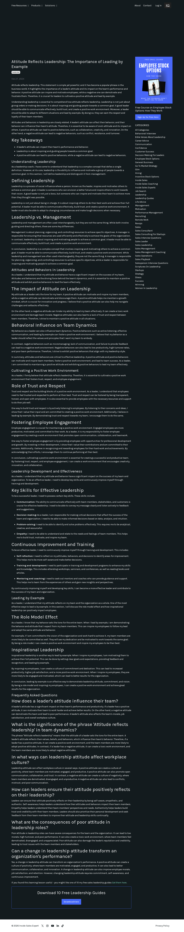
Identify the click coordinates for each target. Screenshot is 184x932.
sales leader (141, 244)
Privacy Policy (162, 925)
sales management (145, 251)
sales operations (144, 258)
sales (138, 229)
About (138, 5)
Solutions (51, 5)
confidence (141, 148)
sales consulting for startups (150, 236)
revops (138, 225)
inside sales (141, 181)
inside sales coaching (146, 185)
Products (37, 5)
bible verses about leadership (150, 137)
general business (144, 163)
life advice (140, 203)
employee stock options (147, 159)
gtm (137, 170)
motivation (141, 211)
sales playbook (143, 262)
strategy (139, 277)
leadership (15, 72)
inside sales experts (145, 188)
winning (139, 288)
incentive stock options (147, 177)
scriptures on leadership (148, 270)
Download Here (71, 901)
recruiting (140, 218)
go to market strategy (146, 166)
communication (143, 144)
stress (138, 281)
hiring (138, 174)
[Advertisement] (92, 30)
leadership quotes (144, 199)
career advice (142, 141)
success (139, 284)
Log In (158, 5)
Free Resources (20, 5)
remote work (142, 222)
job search (140, 192)
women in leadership (146, 292)
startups (139, 273)
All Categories (142, 129)
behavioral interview (145, 133)
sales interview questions (148, 240)
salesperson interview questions (152, 266)
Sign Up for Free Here (148, 117)
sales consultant (144, 233)
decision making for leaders (149, 155)
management (142, 207)
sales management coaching (150, 255)
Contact (147, 5)
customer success (144, 152)
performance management (149, 214)
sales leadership (143, 247)
